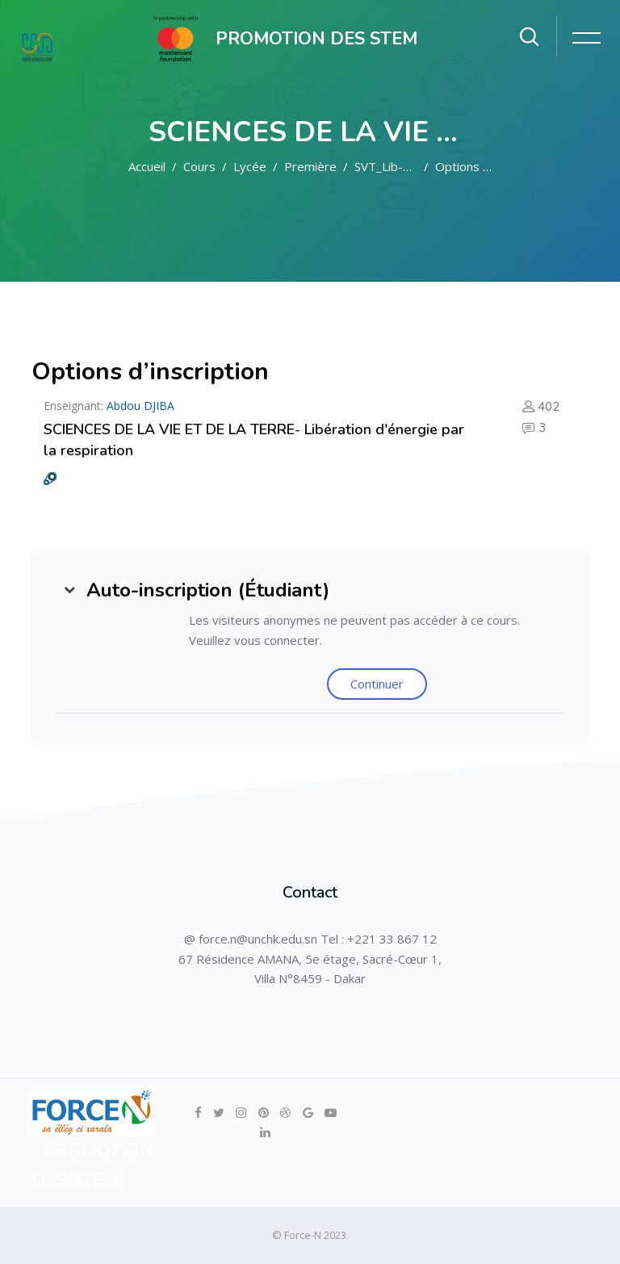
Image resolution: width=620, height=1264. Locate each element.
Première (310, 166)
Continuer (377, 684)
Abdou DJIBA (140, 405)
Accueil (146, 166)
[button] (69, 590)
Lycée (249, 166)
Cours (199, 166)
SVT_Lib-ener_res (403, 166)
